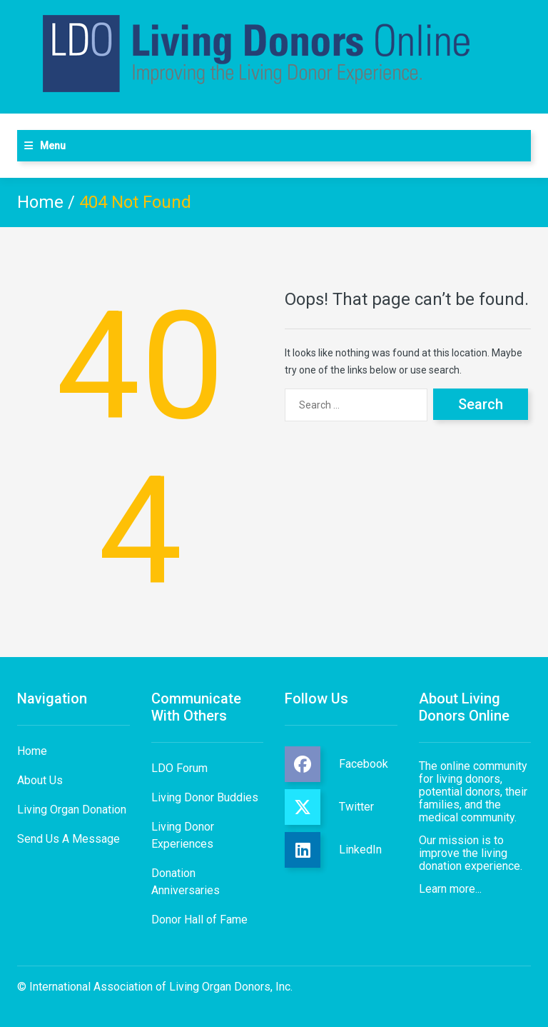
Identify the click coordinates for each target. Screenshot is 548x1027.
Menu (53, 145)
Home (40, 202)
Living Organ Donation (71, 809)
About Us (40, 780)
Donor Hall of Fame (199, 919)
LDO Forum (179, 768)
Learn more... (450, 889)
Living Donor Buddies (204, 797)
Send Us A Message (68, 839)
